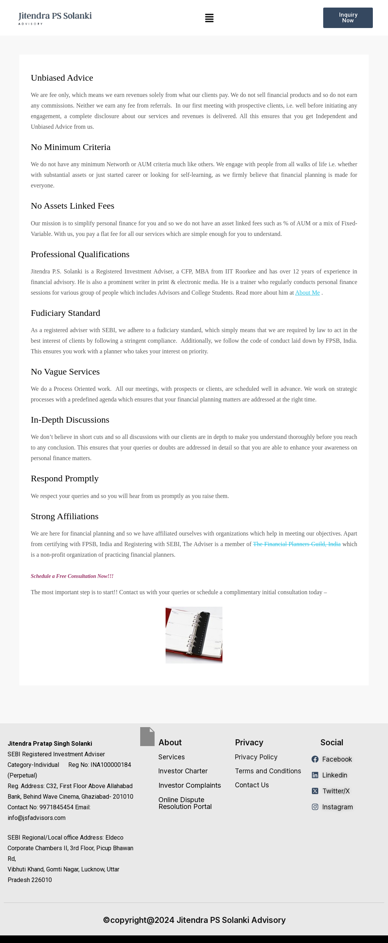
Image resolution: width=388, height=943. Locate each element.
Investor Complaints (189, 785)
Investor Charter (183, 771)
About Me (307, 292)
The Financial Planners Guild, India (297, 544)
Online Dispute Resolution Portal (185, 803)
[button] (209, 18)
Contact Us (252, 785)
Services (171, 757)
